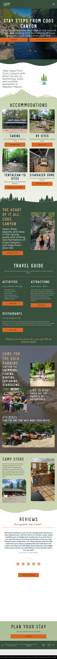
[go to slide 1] (25, 558)
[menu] (54, 4)
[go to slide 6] (31, 558)
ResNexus (29, 645)
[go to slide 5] (30, 558)
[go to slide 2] (26, 558)
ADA (53, 645)
